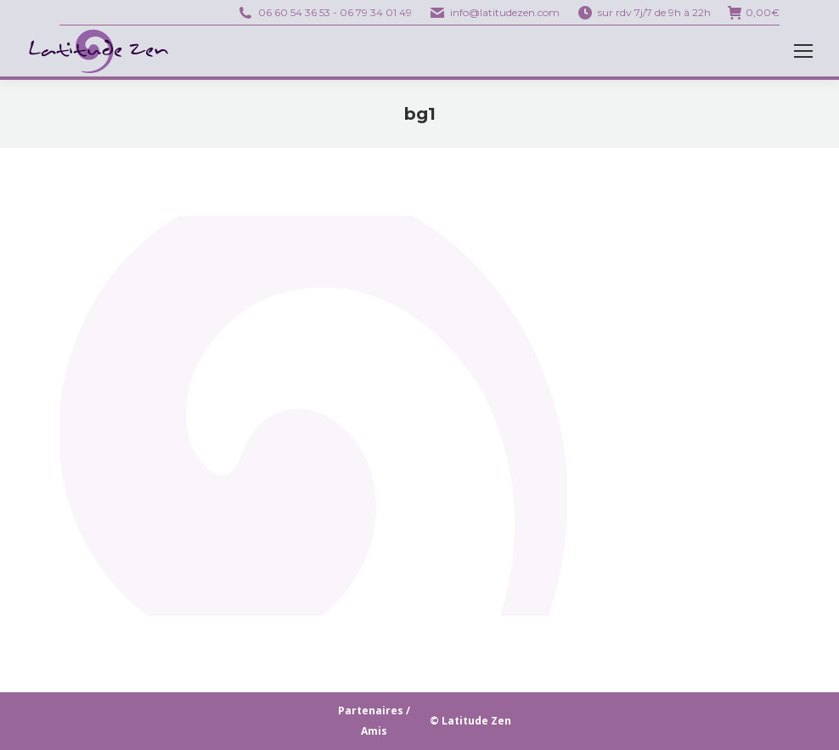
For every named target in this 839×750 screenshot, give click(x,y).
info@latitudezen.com (505, 12)
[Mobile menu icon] (803, 51)
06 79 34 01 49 (376, 12)
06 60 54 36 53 (294, 12)
